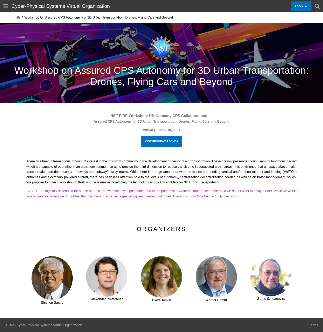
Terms (313, 325)
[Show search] (317, 6)
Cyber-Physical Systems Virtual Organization (61, 6)
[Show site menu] (5, 6)
